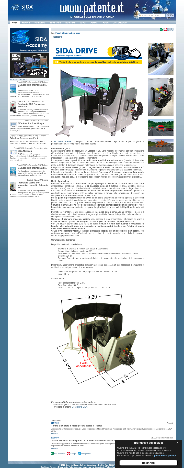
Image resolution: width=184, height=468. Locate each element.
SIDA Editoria (43, 82)
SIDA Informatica (41, 121)
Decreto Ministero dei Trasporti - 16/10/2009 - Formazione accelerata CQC (86, 440)
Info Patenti (55, 22)
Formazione (39, 22)
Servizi (82, 22)
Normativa (70, 22)
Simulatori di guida (73, 33)
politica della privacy (165, 455)
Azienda (93, 22)
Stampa (73, 454)
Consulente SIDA (79, 407)
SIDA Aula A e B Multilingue (31, 123)
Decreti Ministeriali (166, 438)
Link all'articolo (59, 454)
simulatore (63, 141)
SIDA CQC (25, 101)
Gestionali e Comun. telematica (36, 148)
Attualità (170, 423)
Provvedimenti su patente (30, 135)
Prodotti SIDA (22, 82)
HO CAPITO (148, 463)
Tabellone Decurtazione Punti (24, 138)
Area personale (120, 22)
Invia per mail (86, 454)
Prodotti (26, 22)
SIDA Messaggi (25, 151)
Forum (105, 22)
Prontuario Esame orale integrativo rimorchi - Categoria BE (33, 185)
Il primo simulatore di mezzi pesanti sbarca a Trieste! (76, 426)
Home (14, 22)
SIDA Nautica (32, 82)
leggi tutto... (56, 433)
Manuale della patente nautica (32, 168)
